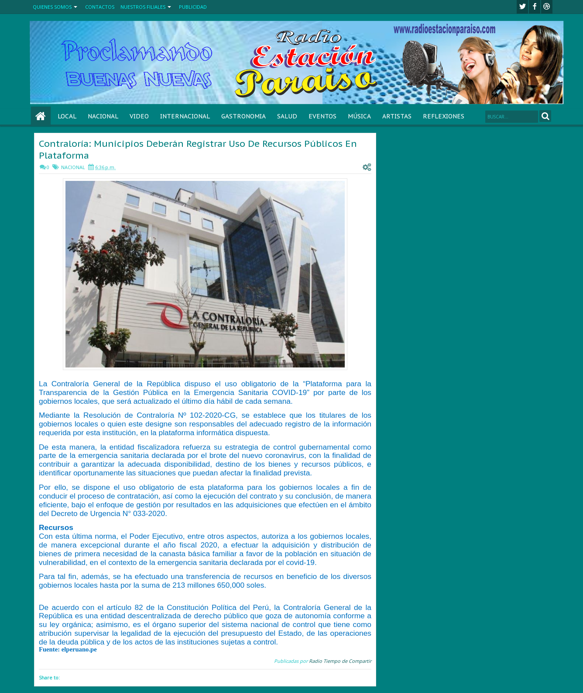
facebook (534, 7)
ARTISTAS (397, 116)
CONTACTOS (99, 6)
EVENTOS (322, 116)
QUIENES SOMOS (52, 6)
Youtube (546, 7)
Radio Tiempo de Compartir (340, 661)
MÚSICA (359, 116)
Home (41, 116)
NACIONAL (103, 116)
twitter (522, 7)
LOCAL (67, 116)
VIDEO (139, 116)
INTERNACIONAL (185, 116)
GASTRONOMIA (243, 116)
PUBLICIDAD (193, 6)
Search (545, 116)
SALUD (287, 116)
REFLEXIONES (443, 116)
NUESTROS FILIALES (142, 6)
